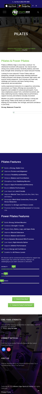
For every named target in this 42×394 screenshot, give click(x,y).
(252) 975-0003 (25, 2)
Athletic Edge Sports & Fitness (23, 386)
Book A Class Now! (21, 299)
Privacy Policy (6, 392)
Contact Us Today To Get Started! (21, 305)
